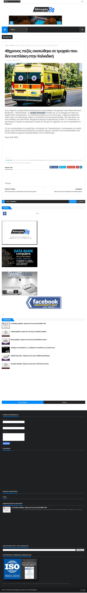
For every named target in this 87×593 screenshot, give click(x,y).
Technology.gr (33, 590)
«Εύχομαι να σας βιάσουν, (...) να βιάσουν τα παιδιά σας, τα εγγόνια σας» (33, 348)
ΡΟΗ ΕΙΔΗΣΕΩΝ (22, 402)
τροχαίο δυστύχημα (37, 113)
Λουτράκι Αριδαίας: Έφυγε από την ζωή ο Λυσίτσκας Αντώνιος (30, 364)
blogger (73, 202)
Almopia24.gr (9, 160)
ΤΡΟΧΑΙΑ (11, 45)
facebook (81, 202)
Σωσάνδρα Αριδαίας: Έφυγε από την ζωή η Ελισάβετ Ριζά (28, 324)
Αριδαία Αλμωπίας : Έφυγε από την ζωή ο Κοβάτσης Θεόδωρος (30, 356)
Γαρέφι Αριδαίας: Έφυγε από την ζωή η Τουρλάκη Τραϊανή (28, 332)
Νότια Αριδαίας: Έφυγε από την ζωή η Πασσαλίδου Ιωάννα (29, 340)
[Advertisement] (43, 176)
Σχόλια (64, 402)
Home (6, 45)
